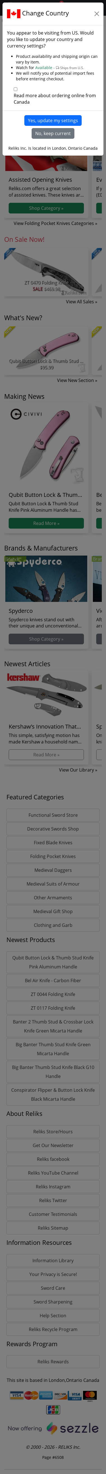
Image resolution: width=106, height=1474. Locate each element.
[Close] (96, 13)
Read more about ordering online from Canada (55, 98)
